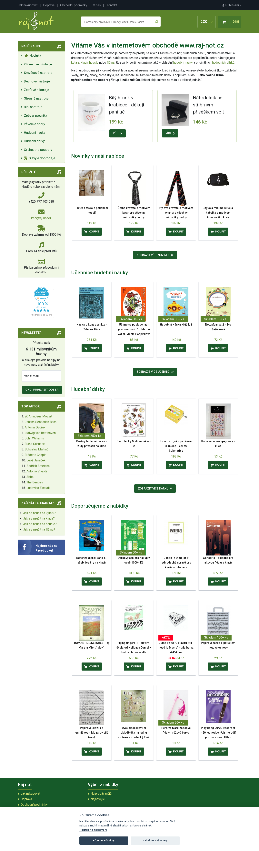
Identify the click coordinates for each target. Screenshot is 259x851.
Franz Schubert (35, 444)
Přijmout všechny (104, 840)
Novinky (32, 56)
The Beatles (34, 482)
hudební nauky (183, 62)
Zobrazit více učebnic (155, 371)
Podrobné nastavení (93, 830)
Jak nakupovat (27, 5)
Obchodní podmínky (73, 5)
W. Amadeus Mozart (38, 416)
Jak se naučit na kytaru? (39, 513)
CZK (207, 22)
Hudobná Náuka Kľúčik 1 (176, 324)
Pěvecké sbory (34, 124)
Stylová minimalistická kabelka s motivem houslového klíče (218, 212)
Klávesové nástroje (38, 64)
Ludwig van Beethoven (40, 433)
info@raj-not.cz (41, 218)
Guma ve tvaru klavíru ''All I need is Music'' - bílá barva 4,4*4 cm (176, 647)
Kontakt (111, 5)
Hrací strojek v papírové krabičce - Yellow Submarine (176, 446)
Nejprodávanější (101, 793)
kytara (75, 62)
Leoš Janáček (35, 460)
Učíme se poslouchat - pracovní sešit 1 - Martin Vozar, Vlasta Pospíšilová (133, 329)
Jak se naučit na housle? (40, 524)
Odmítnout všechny (155, 840)
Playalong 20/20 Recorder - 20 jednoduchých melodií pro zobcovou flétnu (218, 732)
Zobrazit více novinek (155, 255)
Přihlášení (231, 5)
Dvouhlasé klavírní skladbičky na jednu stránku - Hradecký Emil (134, 732)
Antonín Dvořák (35, 427)
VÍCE (117, 133)
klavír (84, 62)
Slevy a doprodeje (39, 158)
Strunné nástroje (36, 98)
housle (94, 62)
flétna (111, 62)
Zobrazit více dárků (155, 488)
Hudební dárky (34, 141)
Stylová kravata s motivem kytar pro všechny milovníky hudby (176, 212)
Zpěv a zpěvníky (35, 115)
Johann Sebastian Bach (40, 422)
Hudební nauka (34, 133)
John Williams (34, 438)
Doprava (49, 5)
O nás (97, 5)
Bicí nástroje (33, 107)
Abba (30, 477)
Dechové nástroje (37, 81)
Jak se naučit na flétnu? (39, 529)
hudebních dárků (223, 62)
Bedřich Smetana (38, 466)
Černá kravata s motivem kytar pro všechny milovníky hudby (134, 212)
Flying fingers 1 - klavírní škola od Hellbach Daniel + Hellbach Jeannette (133, 647)
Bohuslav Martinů (36, 449)
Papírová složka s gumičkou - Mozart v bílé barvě (91, 732)
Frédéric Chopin (35, 455)
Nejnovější (98, 799)
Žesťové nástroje (36, 90)
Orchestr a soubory (38, 150)
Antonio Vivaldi (36, 471)
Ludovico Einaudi (38, 488)
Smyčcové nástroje (38, 73)
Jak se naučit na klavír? (39, 518)
